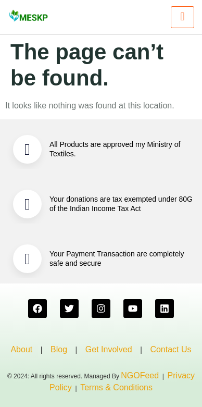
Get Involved (108, 349)
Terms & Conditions (116, 387)
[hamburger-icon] (182, 17)
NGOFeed (140, 375)
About (21, 349)
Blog (59, 349)
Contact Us (170, 349)
